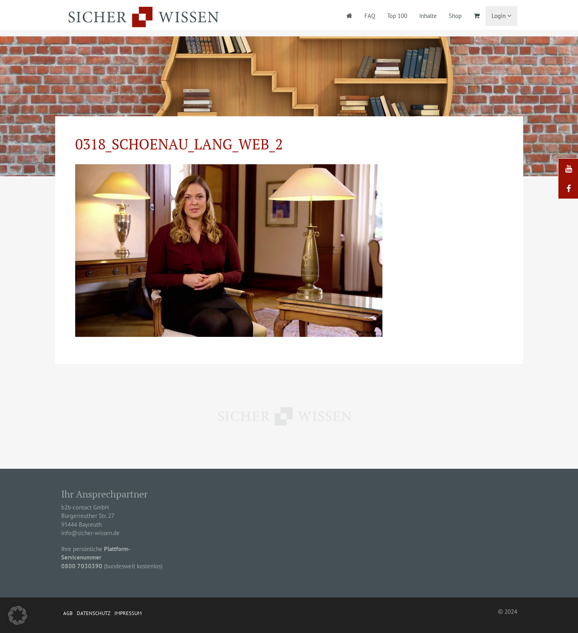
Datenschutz (93, 613)
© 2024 (507, 611)
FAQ (369, 16)
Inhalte (428, 16)
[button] (17, 615)
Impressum (128, 613)
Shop (455, 16)
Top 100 (397, 16)
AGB (68, 613)
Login (501, 16)
